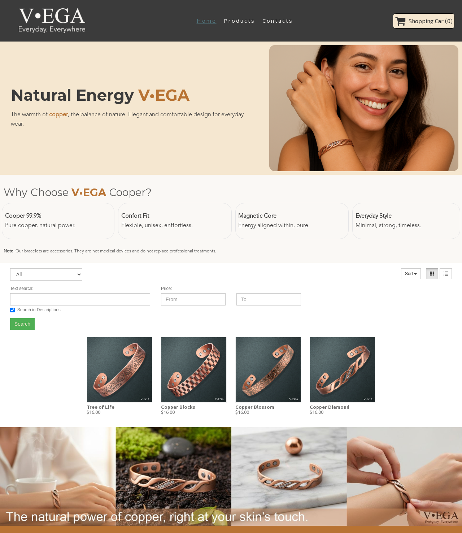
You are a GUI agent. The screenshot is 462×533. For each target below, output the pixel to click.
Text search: (22, 288)
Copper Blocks (178, 407)
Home (207, 20)
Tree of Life (100, 407)
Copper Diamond (329, 407)
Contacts (277, 20)
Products (239, 20)
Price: (166, 288)
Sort (411, 273)
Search (22, 324)
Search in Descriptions (35, 309)
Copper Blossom (254, 407)
